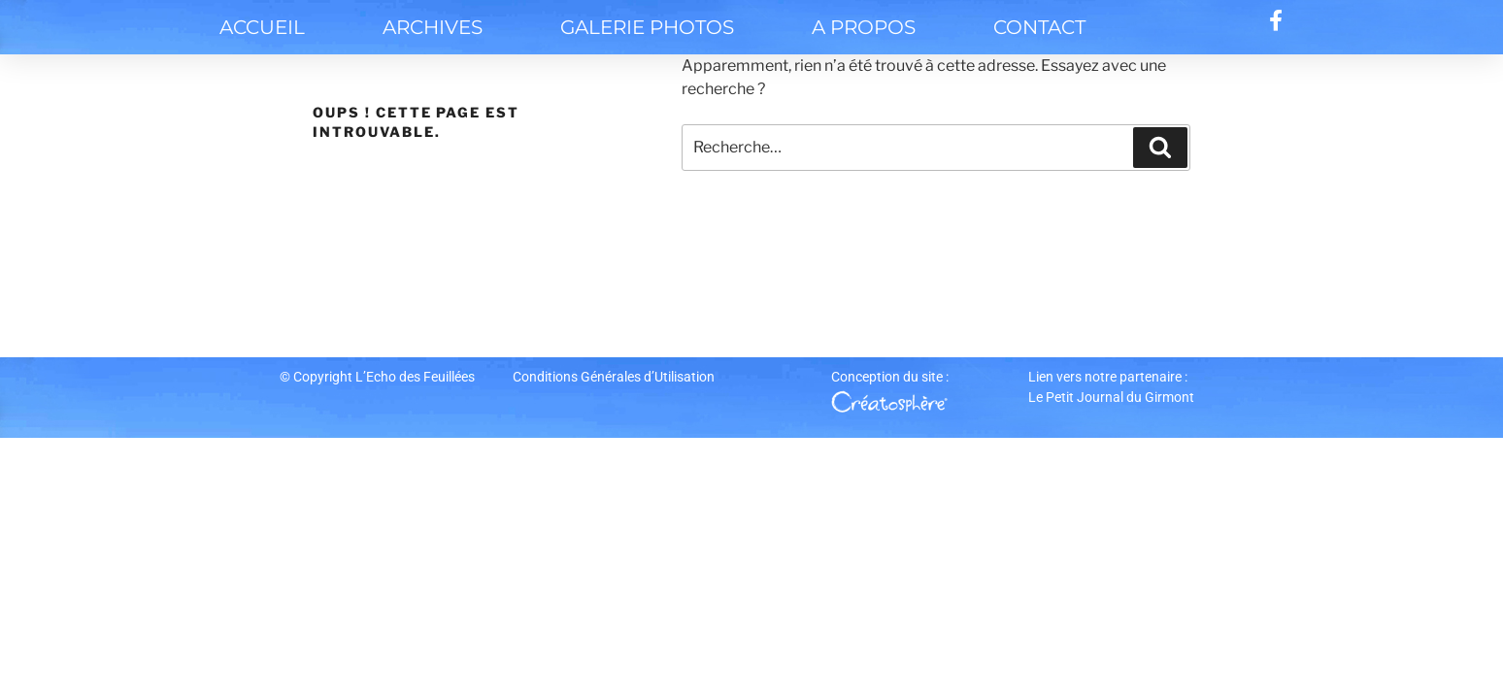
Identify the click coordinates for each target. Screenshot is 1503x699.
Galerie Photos (647, 27)
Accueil (262, 27)
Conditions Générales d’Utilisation (614, 376)
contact (1039, 27)
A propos (864, 27)
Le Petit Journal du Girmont (1111, 397)
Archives (433, 27)
